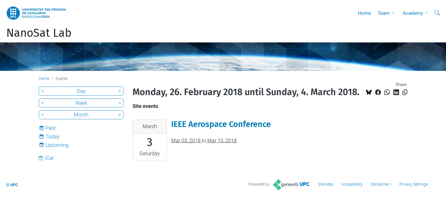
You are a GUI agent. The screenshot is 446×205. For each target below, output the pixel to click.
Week (81, 103)
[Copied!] (404, 92)
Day (81, 91)
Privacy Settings (413, 184)
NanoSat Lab (39, 33)
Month (81, 115)
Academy (413, 13)
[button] (394, 13)
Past (51, 128)
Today (52, 137)
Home (364, 13)
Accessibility (352, 184)
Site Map (325, 184)
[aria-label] (437, 13)
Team (384, 13)
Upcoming (57, 145)
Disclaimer (380, 184)
